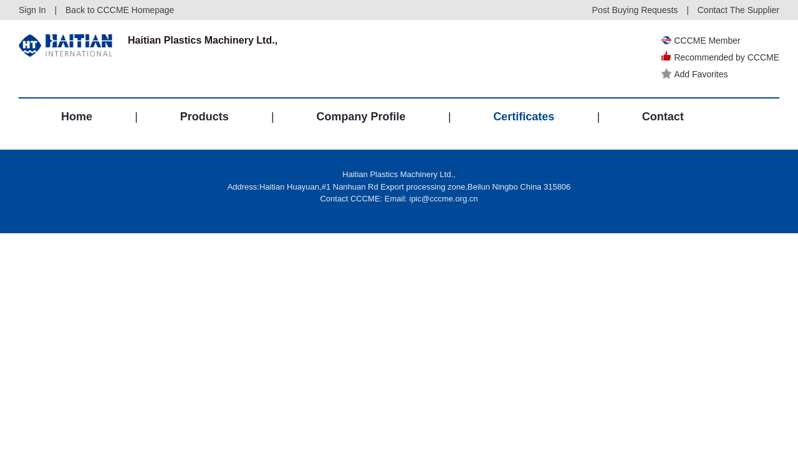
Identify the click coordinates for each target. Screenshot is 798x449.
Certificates (523, 116)
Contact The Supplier (738, 10)
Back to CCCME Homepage (119, 10)
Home (76, 116)
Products (204, 116)
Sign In (32, 10)
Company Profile (360, 116)
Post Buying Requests (635, 10)
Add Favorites (694, 74)
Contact (663, 116)
